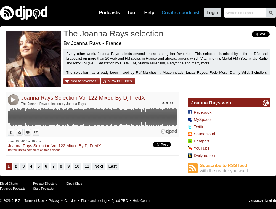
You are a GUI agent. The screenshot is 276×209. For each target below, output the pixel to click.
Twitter (200, 127)
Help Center (141, 201)
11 (87, 166)
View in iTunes (120, 81)
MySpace (202, 119)
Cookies (70, 201)
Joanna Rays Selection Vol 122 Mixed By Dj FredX (83, 98)
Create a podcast (180, 12)
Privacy (54, 201)
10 (77, 166)
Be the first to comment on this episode (34, 150)
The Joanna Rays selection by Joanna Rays (53, 104)
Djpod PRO (119, 201)
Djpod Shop (74, 183)
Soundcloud (204, 134)
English (270, 200)
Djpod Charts (9, 183)
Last (112, 166)
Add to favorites (83, 81)
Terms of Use (34, 201)
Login (212, 12)
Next (98, 166)
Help (149, 12)
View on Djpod (22, 132)
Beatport (201, 141)
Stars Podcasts (43, 188)
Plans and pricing (94, 201)
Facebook (202, 112)
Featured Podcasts (12, 188)
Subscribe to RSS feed (235, 168)
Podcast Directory (45, 183)
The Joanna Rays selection (113, 33)
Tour (132, 12)
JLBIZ (16, 201)
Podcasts (109, 12)
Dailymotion (204, 155)
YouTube (202, 148)
